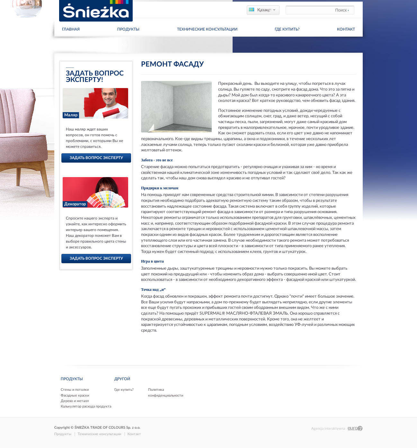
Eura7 (355, 428)
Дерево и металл (75, 401)
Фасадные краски (75, 395)
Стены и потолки (75, 389)
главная (71, 29)
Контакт (346, 29)
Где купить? (287, 29)
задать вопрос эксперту (96, 158)
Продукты (128, 29)
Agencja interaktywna (328, 428)
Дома (59, 45)
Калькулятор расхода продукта (86, 406)
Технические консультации (207, 29)
